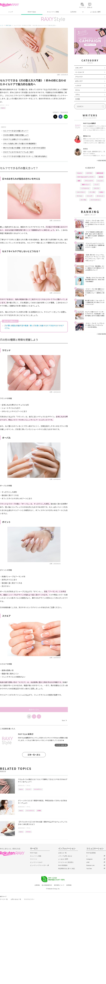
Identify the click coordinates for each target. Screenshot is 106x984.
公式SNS (73, 12)
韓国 (79, 181)
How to (3, 108)
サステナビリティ (29, 899)
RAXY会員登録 (91, 853)
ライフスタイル (30, 810)
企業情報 (37, 885)
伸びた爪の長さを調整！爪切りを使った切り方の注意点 (24, 148)
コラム (77, 94)
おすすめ (89, 173)
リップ (96, 184)
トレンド (28, 789)
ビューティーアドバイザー (38, 865)
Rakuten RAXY (9, 5)
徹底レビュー (86, 184)
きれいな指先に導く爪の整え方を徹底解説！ (20, 143)
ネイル (7, 105)
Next (64, 720)
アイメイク (79, 77)
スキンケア (79, 68)
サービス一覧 (4, 899)
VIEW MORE (101, 160)
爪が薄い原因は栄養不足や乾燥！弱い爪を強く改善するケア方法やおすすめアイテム (34, 326)
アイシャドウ (89, 181)
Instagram (89, 859)
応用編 (39, 810)
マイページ (33, 859)
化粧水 (101, 192)
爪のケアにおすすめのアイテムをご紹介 (18, 152)
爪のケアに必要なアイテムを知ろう (16, 139)
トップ (10, 12)
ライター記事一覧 (61, 745)
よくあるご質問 (95, 12)
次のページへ (34, 709)
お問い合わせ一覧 (16, 899)
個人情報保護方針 (47, 885)
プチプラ (96, 188)
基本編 (101, 177)
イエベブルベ (81, 192)
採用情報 (68, 885)
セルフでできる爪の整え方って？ (16, 131)
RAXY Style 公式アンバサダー (85, 177)
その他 (77, 99)
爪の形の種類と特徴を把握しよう (16, 135)
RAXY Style (32, 12)
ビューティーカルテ (36, 862)
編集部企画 (100, 173)
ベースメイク (79, 72)
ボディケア (79, 81)
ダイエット (100, 196)
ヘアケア (78, 86)
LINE (87, 862)
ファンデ (89, 196)
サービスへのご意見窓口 (65, 862)
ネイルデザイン (38, 789)
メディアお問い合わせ (65, 856)
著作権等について (59, 885)
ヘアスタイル (85, 188)
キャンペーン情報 (53, 12)
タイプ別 (83, 200)
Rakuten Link (90, 865)
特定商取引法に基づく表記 (66, 868)
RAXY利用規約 (63, 865)
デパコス (28, 832)
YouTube (89, 868)
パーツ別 (92, 192)
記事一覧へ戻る (34, 754)
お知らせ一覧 (62, 853)
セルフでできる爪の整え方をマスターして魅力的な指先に (25, 156)
